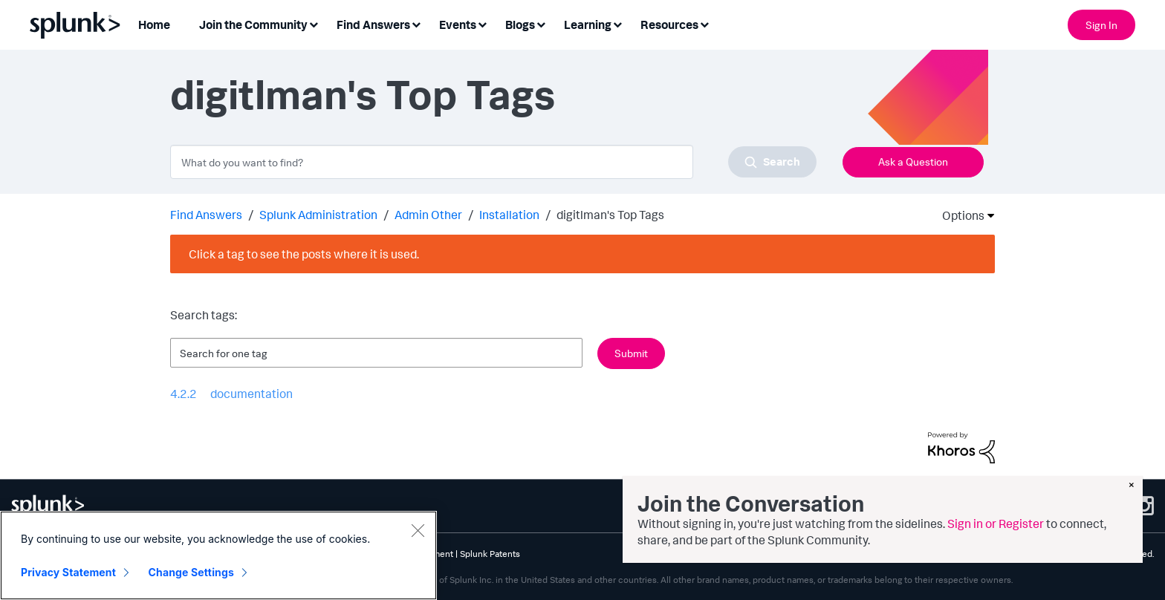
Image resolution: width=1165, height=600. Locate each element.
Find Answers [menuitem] (373, 24)
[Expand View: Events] (482, 23)
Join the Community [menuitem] (253, 24)
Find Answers (206, 214)
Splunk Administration (318, 214)
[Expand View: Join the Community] (313, 23)
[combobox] (493, 162)
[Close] (417, 531)
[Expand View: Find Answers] (416, 23)
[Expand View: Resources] (704, 23)
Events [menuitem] (457, 24)
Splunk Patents (490, 553)
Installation (509, 214)
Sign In (1101, 25)
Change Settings (191, 573)
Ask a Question (913, 161)
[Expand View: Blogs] (540, 23)
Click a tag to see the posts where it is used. (304, 254)
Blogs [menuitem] (520, 24)
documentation (251, 393)
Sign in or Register (995, 523)
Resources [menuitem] (669, 24)
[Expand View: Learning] (617, 23)
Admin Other (428, 214)
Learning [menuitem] (587, 24)
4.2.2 (183, 393)
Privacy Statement (68, 573)
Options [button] (958, 215)
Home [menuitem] (154, 24)
